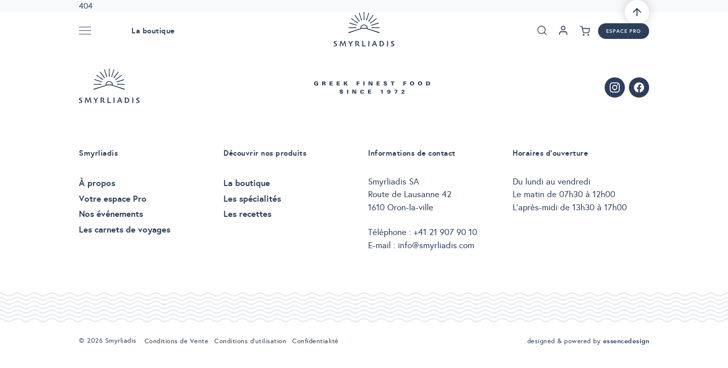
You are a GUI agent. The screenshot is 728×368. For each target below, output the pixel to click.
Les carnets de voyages (124, 229)
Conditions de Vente (177, 341)
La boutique (153, 30)
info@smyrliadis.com (436, 245)
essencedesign (626, 341)
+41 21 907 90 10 (445, 232)
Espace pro (623, 31)
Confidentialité (315, 341)
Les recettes (247, 213)
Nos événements (111, 213)
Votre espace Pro (113, 198)
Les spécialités (252, 198)
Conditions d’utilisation (250, 341)
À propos (97, 183)
